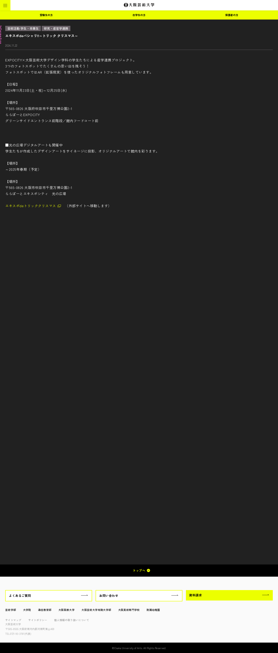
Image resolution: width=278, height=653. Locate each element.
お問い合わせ (108, 595)
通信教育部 (44, 610)
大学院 (27, 610)
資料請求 (195, 595)
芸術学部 (10, 610)
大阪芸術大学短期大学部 (96, 610)
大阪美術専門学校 (129, 610)
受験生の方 (46, 15)
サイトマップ (13, 620)
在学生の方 (139, 15)
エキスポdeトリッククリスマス (30, 205)
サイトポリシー (37, 620)
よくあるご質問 (20, 595)
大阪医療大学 (66, 610)
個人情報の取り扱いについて (71, 620)
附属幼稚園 (153, 610)
